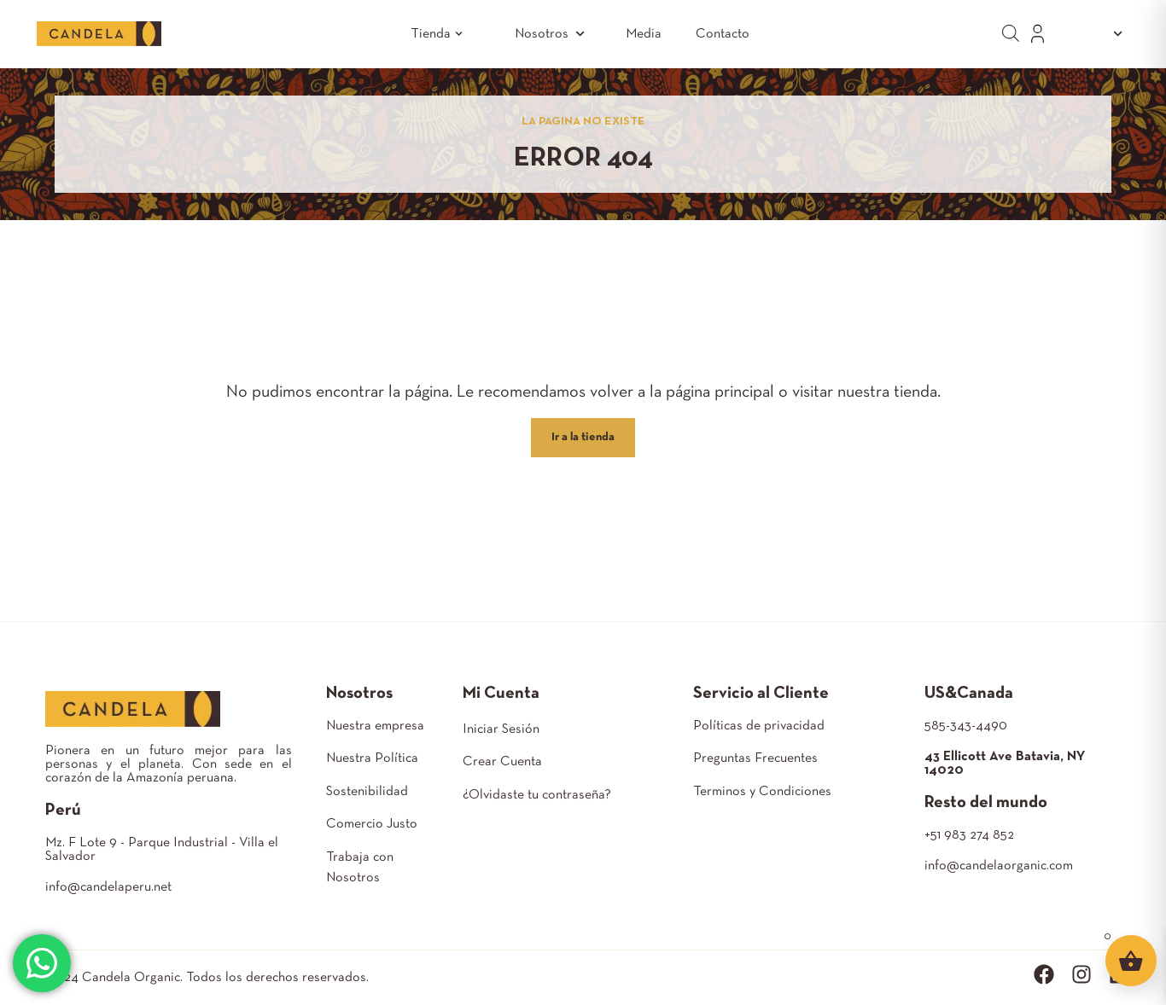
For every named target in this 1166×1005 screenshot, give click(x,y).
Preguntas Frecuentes (755, 758)
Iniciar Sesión (501, 729)
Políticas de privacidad (759, 726)
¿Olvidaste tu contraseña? (537, 795)
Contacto (722, 34)
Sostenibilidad (367, 792)
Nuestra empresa (375, 726)
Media (644, 34)
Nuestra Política (372, 758)
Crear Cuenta (502, 762)
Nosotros (553, 33)
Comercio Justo (371, 824)
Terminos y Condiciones (762, 792)
